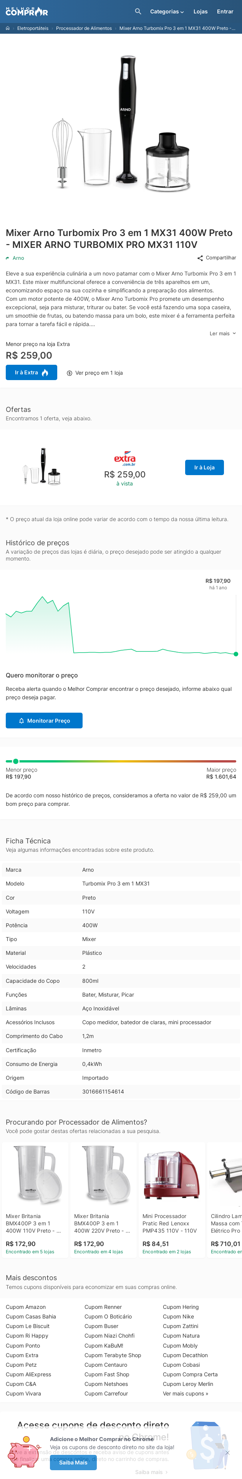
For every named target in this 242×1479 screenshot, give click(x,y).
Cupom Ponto (23, 1345)
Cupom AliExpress (28, 1374)
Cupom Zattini (180, 1326)
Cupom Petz (21, 1364)
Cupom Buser (101, 1326)
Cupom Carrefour (106, 1393)
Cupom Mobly (180, 1345)
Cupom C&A (21, 1384)
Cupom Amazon (26, 1307)
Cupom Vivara (23, 1393)
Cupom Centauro (106, 1364)
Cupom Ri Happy (27, 1335)
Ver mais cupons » (186, 1393)
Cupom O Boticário (108, 1316)
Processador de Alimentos (84, 28)
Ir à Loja (204, 467)
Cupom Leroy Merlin (188, 1384)
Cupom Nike (178, 1316)
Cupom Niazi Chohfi (109, 1335)
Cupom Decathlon (185, 1355)
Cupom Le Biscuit (28, 1326)
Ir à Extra (31, 373)
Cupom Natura (181, 1335)
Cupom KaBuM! (104, 1345)
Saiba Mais (73, 1462)
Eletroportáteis (32, 28)
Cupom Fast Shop (107, 1374)
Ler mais (223, 333)
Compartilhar (216, 257)
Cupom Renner (103, 1307)
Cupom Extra (22, 1355)
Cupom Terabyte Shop (113, 1355)
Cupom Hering (181, 1307)
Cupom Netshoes (106, 1384)
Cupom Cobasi (181, 1364)
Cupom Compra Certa (190, 1374)
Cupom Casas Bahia (31, 1316)
